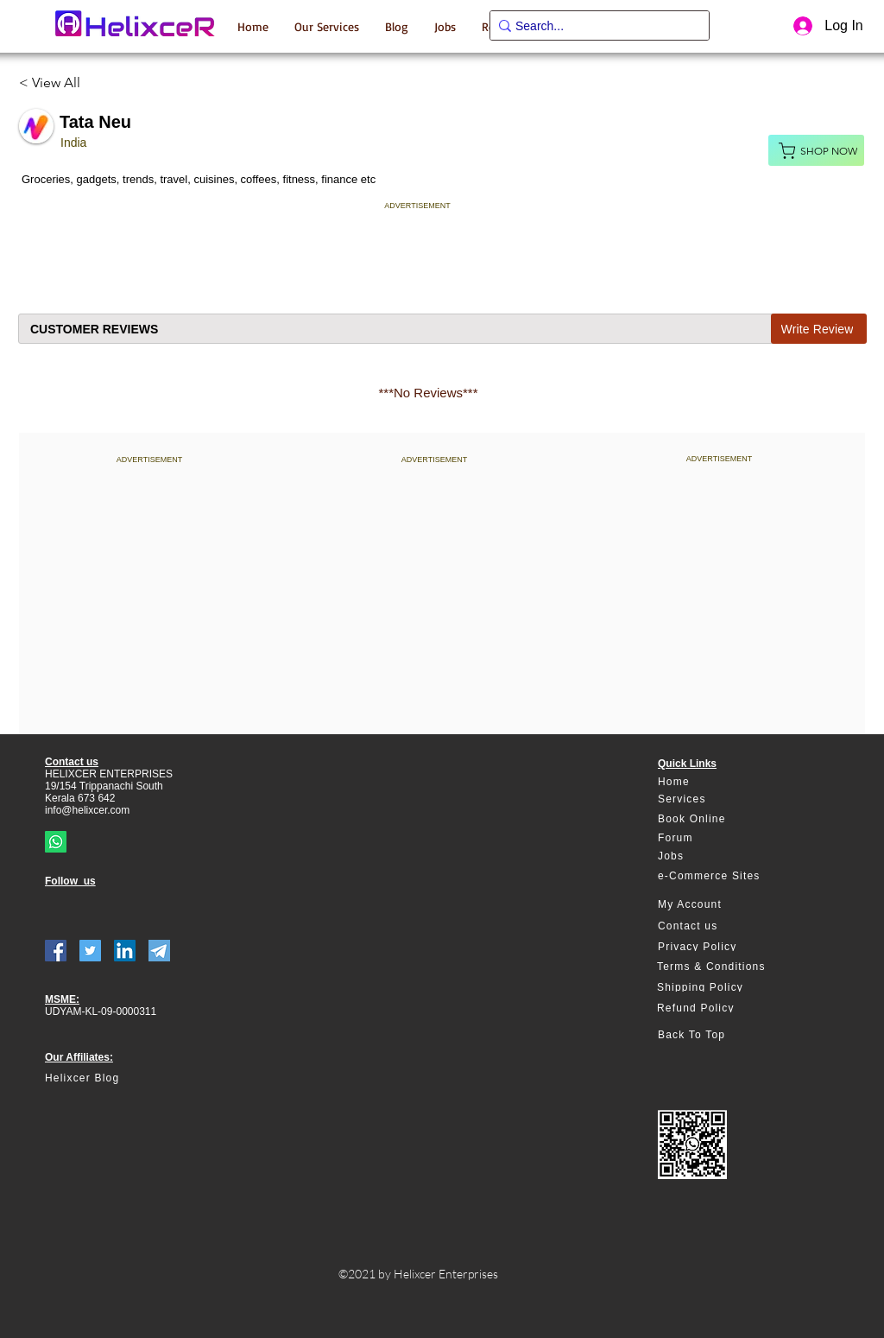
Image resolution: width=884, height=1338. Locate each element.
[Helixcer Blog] (118, 1078)
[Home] (720, 782)
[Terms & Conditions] (719, 967)
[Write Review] (819, 329)
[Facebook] (55, 950)
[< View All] (56, 82)
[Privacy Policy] (720, 946)
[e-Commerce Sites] (720, 876)
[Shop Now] (816, 150)
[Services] (720, 799)
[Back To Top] (720, 1035)
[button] (326, 26)
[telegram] (159, 950)
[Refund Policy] (719, 1008)
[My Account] (720, 904)
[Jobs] (720, 856)
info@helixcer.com (87, 810)
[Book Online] (720, 819)
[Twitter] (90, 950)
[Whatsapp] (55, 842)
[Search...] (593, 26)
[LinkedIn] (125, 950)
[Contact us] (720, 926)
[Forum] (720, 838)
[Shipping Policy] (719, 987)
